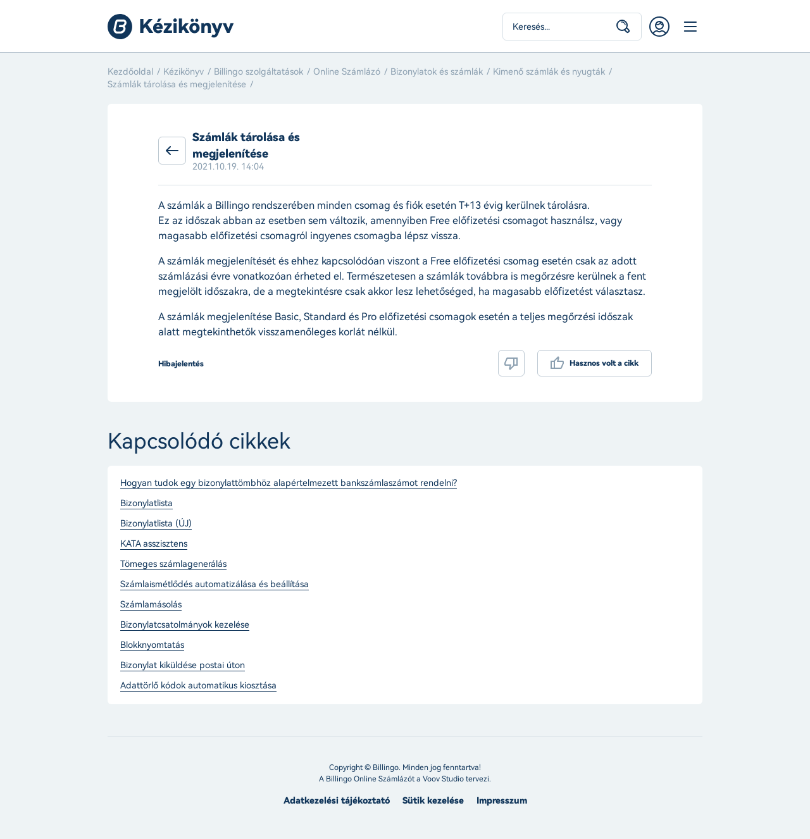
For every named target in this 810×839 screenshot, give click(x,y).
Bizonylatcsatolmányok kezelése (184, 625)
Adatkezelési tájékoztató (337, 800)
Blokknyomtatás (152, 645)
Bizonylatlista (146, 504)
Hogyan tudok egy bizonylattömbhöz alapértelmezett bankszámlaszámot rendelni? (288, 483)
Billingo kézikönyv (171, 26)
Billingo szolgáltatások (258, 71)
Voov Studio (443, 778)
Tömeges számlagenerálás (173, 564)
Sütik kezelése (433, 800)
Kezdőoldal (130, 71)
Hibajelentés (181, 363)
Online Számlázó (346, 71)
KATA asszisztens (153, 544)
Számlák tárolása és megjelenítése (177, 84)
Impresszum (502, 800)
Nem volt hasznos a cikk (511, 363)
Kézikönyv (183, 71)
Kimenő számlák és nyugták (549, 71)
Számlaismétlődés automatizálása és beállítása (214, 585)
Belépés (659, 26)
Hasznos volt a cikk (604, 363)
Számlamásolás (151, 605)
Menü (689, 26)
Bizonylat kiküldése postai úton (182, 666)
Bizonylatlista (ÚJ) (156, 524)
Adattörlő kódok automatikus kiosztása (198, 686)
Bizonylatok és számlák (436, 71)
